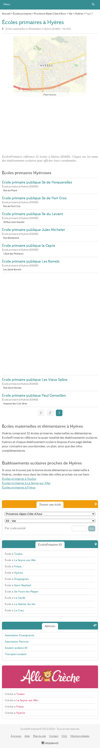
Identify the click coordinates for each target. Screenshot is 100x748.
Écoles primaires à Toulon (19, 478)
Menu (6, 4)
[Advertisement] (50, 124)
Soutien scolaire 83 (16, 647)
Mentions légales (79, 736)
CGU (64, 736)
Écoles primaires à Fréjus (18, 487)
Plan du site (39, 736)
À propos (16, 736)
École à (14, 553)
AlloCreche (50, 676)
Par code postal (15, 528)
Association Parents (16, 641)
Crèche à (15, 694)
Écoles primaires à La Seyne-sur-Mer (26, 483)
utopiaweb (50, 743)
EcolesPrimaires (50, 5)
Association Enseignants (19, 635)
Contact (53, 736)
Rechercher (93, 4)
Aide (27, 736)
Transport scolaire (16, 654)
